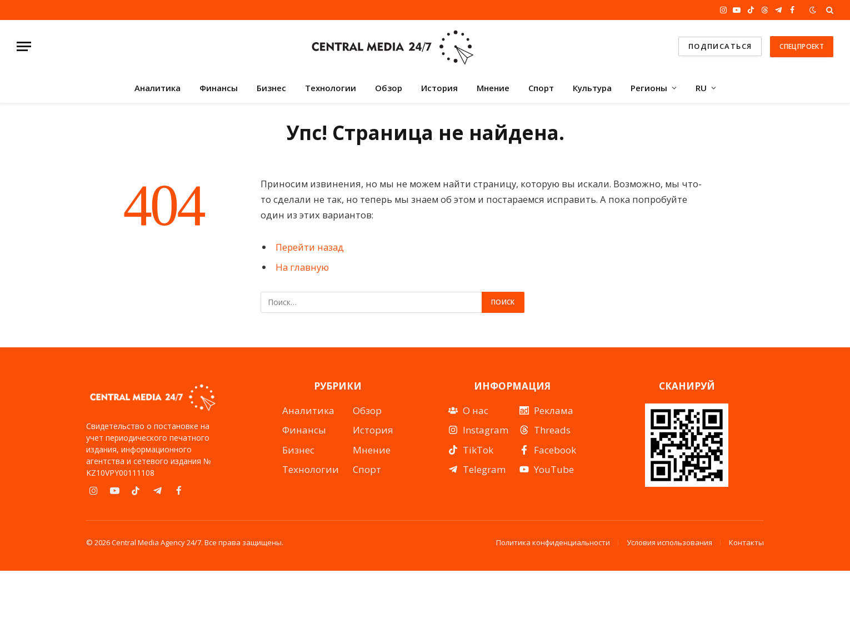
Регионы (649, 87)
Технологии (330, 87)
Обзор (388, 87)
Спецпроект (801, 46)
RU (701, 87)
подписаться (720, 46)
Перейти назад (310, 247)
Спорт (541, 87)
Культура (592, 87)
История (439, 87)
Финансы (218, 87)
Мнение (493, 87)
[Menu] (24, 46)
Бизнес (271, 87)
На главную (302, 267)
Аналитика (157, 87)
